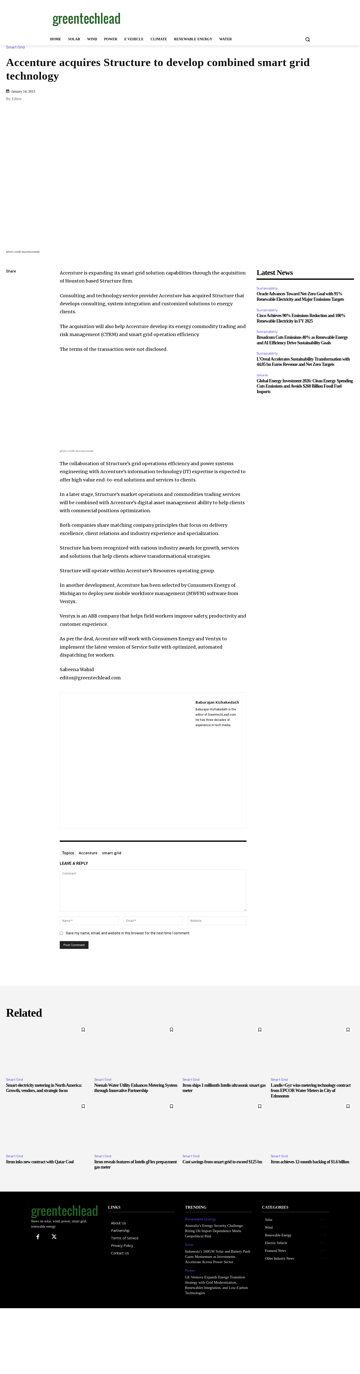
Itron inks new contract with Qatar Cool (40, 1161)
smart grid (111, 852)
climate (262, 375)
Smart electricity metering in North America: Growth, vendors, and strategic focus (44, 1088)
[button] (308, 39)
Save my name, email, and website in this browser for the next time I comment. (128, 933)
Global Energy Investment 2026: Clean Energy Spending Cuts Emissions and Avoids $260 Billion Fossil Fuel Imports (304, 386)
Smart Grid (16, 47)
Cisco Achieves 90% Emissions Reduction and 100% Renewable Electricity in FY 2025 (300, 318)
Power (190, 1270)
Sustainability (267, 288)
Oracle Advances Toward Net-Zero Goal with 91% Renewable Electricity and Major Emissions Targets (300, 296)
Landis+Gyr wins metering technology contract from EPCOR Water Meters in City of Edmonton (310, 1090)
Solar (189, 1245)
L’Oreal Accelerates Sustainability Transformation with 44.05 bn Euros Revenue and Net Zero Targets (303, 362)
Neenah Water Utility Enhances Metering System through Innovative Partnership (135, 1088)
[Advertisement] (217, 18)
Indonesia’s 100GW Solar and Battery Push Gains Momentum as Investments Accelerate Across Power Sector (217, 1256)
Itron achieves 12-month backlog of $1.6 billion (310, 1161)
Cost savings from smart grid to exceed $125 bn (222, 1161)
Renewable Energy (200, 1219)
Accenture (88, 852)
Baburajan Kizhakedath (217, 702)
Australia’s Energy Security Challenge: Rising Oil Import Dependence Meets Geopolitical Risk (214, 1231)
